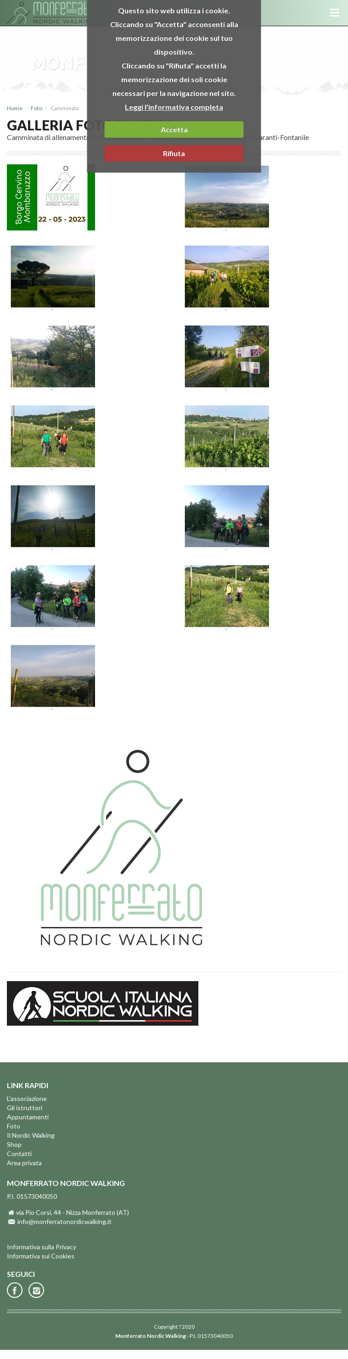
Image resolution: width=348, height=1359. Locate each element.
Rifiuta (174, 153)
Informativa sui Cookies (40, 1256)
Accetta (174, 129)
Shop (14, 1144)
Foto (36, 108)
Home (14, 108)
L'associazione (27, 1098)
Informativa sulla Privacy (41, 1247)
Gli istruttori (24, 1108)
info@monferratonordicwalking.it (64, 1221)
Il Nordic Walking (31, 1135)
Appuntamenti (28, 1117)
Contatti (19, 1153)
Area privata (24, 1163)
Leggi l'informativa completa (174, 106)
